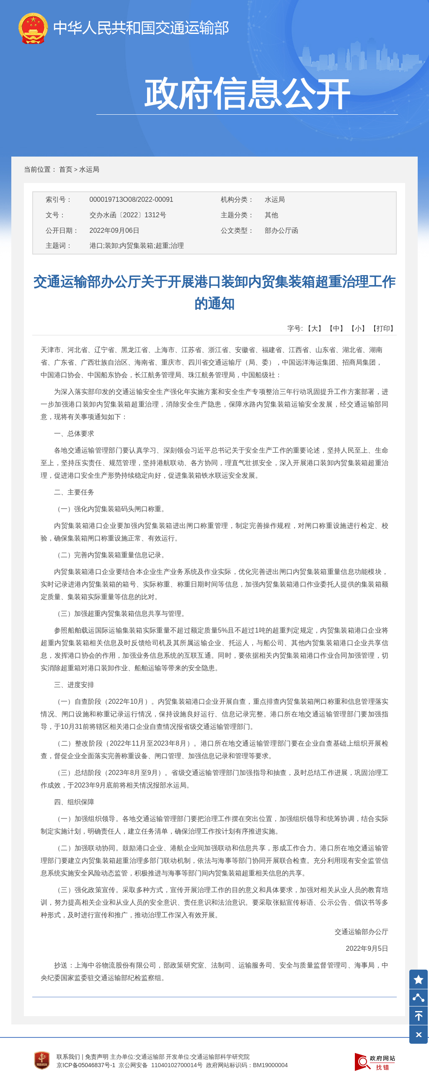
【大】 (315, 328)
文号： (56, 215)
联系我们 (68, 1056)
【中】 (336, 328)
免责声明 (97, 1056)
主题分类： (237, 215)
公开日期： (62, 230)
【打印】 (383, 328)
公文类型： (237, 230)
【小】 (358, 328)
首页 (65, 169)
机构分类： (237, 199)
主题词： (59, 245)
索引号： (59, 199)
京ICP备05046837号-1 (86, 1065)
